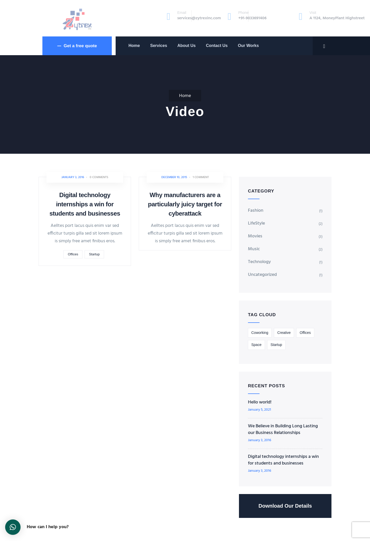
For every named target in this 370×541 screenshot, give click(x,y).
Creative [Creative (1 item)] (284, 333)
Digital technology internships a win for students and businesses (84, 204)
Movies (255, 236)
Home (134, 45)
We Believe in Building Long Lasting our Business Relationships (283, 429)
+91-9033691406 (229, 18)
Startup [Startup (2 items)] (276, 345)
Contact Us (216, 45)
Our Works (248, 45)
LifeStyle (256, 223)
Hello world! (260, 402)
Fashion (255, 210)
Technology (259, 262)
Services (158, 45)
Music (254, 249)
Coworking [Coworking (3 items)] (259, 333)
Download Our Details (285, 506)
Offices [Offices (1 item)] (305, 333)
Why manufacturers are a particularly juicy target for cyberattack (185, 204)
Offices (73, 254)
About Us (186, 45)
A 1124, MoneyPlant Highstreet (299, 18)
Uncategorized (262, 274)
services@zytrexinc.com (168, 18)
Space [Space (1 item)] (256, 345)
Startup (94, 254)
